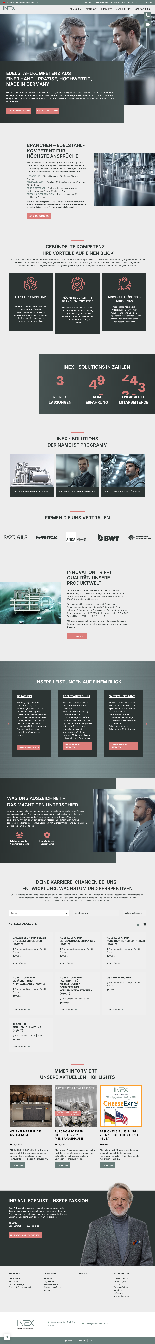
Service (47, 1290)
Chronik (117, 1284)
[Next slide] (147, 724)
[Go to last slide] (8, 724)
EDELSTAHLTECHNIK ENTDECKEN (73, 745)
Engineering (49, 1281)
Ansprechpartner (121, 1296)
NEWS (89, 2)
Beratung (48, 1278)
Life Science (14, 1278)
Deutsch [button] (8, 2)
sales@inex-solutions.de (27, 2)
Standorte (117, 1290)
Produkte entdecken (47, 111)
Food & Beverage (16, 1284)
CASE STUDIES (142, 9)
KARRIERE (102, 2)
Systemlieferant (51, 1284)
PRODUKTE (106, 9)
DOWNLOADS (118, 2)
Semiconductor (16, 1281)
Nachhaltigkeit (120, 1281)
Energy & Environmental (20, 1287)
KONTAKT (134, 2)
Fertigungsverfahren (53, 1287)
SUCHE (147, 2)
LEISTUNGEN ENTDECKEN (19, 111)
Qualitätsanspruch (121, 1278)
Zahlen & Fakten (120, 1287)
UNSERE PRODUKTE (77, 636)
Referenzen (118, 1293)
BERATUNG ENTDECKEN (29, 747)
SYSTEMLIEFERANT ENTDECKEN (119, 745)
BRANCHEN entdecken (38, 216)
